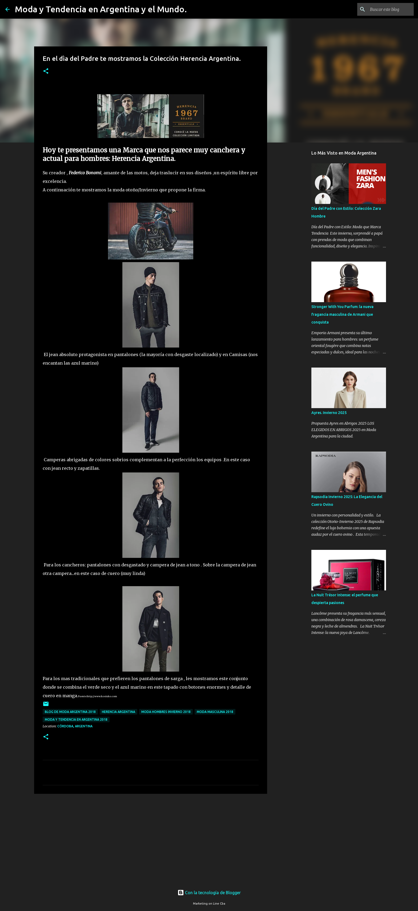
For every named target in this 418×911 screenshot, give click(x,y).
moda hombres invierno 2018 (166, 711)
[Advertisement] (150, 839)
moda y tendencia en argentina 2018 (76, 719)
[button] (46, 71)
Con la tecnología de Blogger (209, 892)
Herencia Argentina (118, 711)
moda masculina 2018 (215, 711)
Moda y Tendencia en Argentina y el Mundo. (101, 9)
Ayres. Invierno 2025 (329, 413)
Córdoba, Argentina (75, 726)
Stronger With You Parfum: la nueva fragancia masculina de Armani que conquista (342, 314)
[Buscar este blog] (386, 9)
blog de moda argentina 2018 (70, 711)
